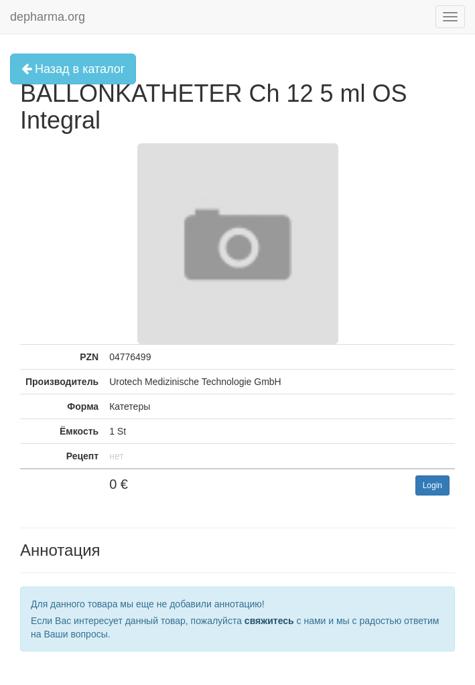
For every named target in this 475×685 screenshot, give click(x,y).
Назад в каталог (73, 69)
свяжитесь (269, 620)
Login (432, 485)
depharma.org (47, 16)
